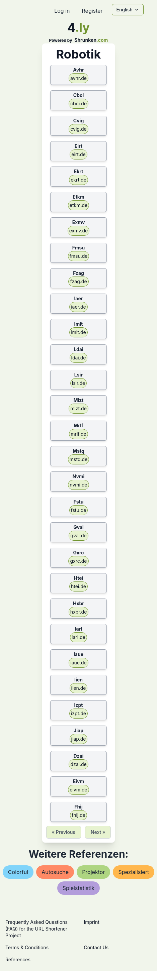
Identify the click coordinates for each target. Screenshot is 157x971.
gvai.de (78, 535)
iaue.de (78, 662)
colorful (18, 872)
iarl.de (78, 637)
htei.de (78, 586)
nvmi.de (78, 485)
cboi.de (78, 103)
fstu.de (78, 510)
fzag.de (78, 281)
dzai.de (78, 764)
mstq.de (78, 459)
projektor (93, 872)
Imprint (91, 922)
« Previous (63, 832)
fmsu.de (79, 256)
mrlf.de (78, 434)
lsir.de (78, 383)
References (17, 959)
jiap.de (78, 739)
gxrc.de (78, 561)
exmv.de (78, 230)
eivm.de (78, 789)
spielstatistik (78, 888)
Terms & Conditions (27, 947)
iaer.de (78, 307)
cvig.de (78, 129)
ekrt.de (78, 180)
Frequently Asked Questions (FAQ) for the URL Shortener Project (36, 928)
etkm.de (78, 205)
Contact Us (96, 947)
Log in (62, 10)
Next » (98, 832)
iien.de (78, 688)
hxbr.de (78, 612)
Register (92, 10)
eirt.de (78, 154)
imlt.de (78, 332)
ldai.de (78, 357)
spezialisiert (133, 872)
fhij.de (78, 815)
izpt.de (78, 713)
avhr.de (78, 78)
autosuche (55, 872)
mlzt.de (78, 408)
